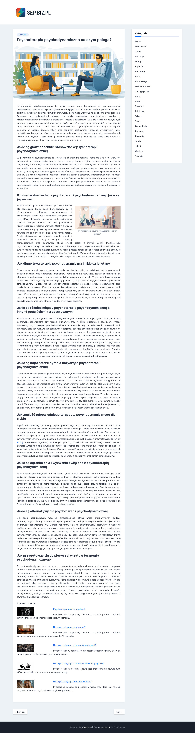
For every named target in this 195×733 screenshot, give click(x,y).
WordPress (87, 727)
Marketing (140, 71)
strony (20, 442)
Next (119, 712)
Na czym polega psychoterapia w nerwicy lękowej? (79, 663)
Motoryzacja (141, 81)
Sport (137, 121)
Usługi (138, 146)
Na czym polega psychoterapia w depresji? (74, 645)
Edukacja (139, 56)
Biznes (138, 41)
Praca (137, 96)
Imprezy (139, 66)
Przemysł (139, 106)
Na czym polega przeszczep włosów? (72, 681)
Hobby (138, 61)
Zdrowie (23, 35)
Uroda (138, 141)
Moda (137, 76)
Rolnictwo (139, 111)
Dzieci (138, 51)
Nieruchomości (142, 86)
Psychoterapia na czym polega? (69, 609)
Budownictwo (141, 46)
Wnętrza (139, 151)
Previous (20, 712)
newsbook (105, 727)
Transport (139, 131)
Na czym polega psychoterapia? (69, 627)
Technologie (141, 126)
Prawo (138, 101)
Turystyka (139, 136)
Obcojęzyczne (142, 91)
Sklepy (138, 116)
